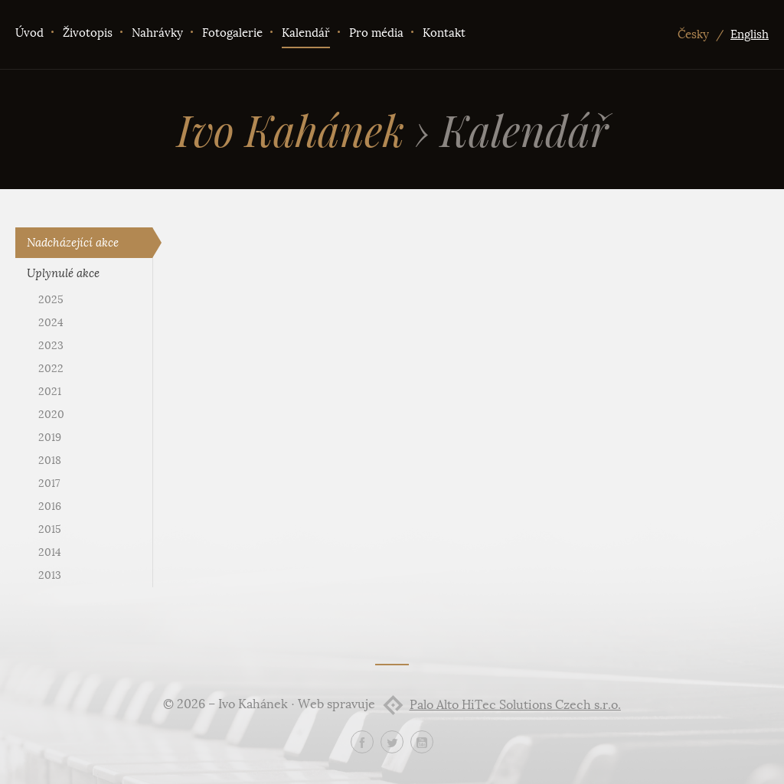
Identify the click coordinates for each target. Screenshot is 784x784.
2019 (49, 437)
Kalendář (306, 33)
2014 (49, 552)
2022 (51, 368)
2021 (49, 391)
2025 (51, 299)
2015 (49, 529)
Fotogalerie (232, 33)
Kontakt (444, 33)
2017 (49, 483)
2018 (49, 460)
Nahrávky (157, 33)
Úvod (29, 33)
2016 (49, 506)
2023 (51, 345)
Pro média (376, 33)
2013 (49, 575)
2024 (51, 322)
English (749, 34)
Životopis (88, 33)
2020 (51, 414)
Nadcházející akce (73, 243)
